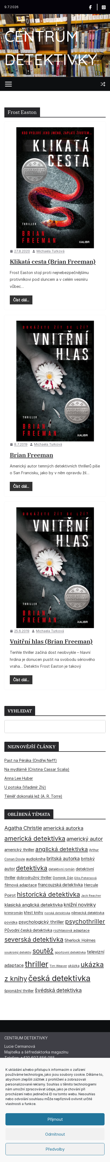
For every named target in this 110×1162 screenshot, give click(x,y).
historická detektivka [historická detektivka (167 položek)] (48, 894)
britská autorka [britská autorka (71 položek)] (63, 858)
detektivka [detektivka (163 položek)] (31, 868)
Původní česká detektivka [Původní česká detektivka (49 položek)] (28, 930)
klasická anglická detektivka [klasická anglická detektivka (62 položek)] (33, 905)
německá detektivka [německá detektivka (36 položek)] (87, 913)
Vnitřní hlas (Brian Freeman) (51, 641)
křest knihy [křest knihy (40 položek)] (33, 913)
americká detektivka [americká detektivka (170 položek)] (34, 838)
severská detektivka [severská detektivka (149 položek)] (33, 939)
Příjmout (55, 1119)
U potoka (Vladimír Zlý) (25, 787)
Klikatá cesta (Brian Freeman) (53, 261)
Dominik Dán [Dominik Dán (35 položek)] (63, 878)
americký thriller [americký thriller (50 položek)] (19, 849)
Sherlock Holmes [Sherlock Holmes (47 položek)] (80, 940)
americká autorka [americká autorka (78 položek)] (63, 828)
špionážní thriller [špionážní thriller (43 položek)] (19, 990)
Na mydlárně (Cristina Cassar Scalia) (36, 769)
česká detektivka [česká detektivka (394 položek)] (59, 978)
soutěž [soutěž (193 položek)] (43, 951)
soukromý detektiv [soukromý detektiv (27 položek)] (17, 952)
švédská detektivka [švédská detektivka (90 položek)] (58, 990)
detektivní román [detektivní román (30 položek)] (61, 869)
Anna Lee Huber (18, 778)
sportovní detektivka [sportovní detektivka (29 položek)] (70, 952)
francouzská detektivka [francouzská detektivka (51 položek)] (60, 884)
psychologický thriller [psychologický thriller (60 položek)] (41, 922)
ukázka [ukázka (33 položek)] (74, 966)
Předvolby (55, 1149)
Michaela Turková (50, 251)
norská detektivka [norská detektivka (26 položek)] (57, 913)
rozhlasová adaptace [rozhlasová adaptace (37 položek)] (71, 930)
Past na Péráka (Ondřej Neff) (30, 760)
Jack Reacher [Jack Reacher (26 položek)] (91, 895)
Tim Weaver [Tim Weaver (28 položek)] (58, 966)
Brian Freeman (31, 455)
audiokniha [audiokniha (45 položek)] (35, 859)
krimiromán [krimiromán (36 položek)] (13, 913)
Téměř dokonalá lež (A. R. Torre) (33, 796)
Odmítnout (55, 1134)
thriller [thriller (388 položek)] (36, 964)
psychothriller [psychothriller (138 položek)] (85, 921)
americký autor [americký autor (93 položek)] (84, 839)
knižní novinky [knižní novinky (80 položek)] (80, 905)
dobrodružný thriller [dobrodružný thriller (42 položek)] (34, 878)
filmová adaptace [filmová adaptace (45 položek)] (20, 885)
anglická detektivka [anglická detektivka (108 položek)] (61, 849)
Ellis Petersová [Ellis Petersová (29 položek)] (85, 878)
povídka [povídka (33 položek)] (10, 922)
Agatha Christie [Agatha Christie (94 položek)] (23, 828)
